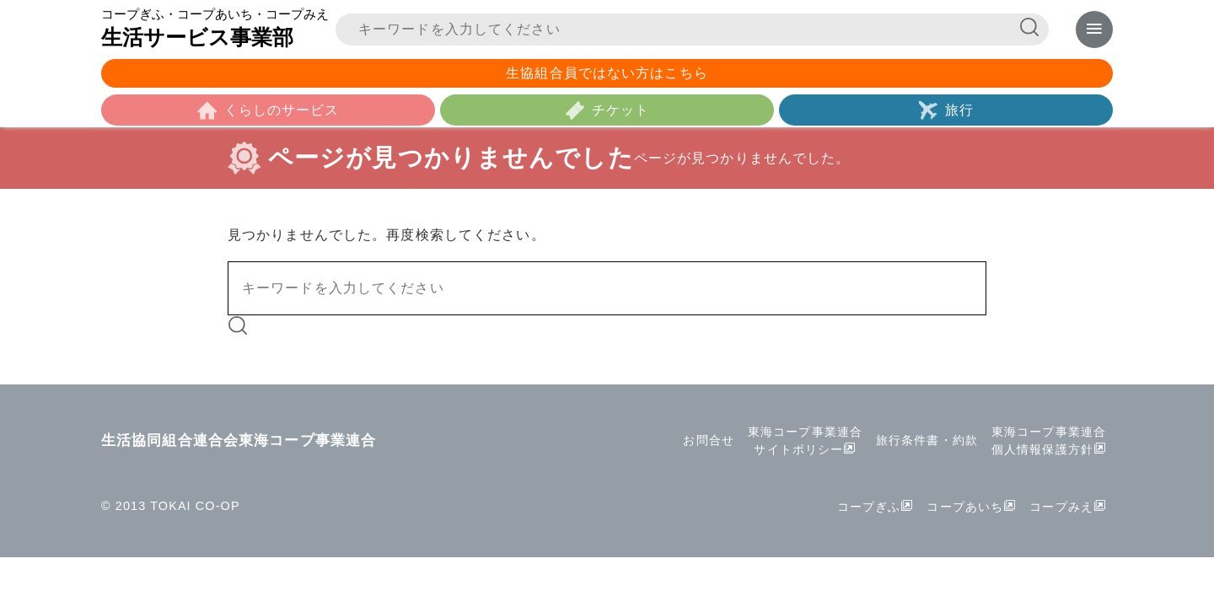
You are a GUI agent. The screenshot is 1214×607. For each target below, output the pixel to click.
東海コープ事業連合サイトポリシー (805, 440)
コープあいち (965, 506)
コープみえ (1061, 506)
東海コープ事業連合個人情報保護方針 (1048, 440)
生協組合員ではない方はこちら (607, 73)
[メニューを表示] (1094, 29)
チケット (620, 110)
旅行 (959, 110)
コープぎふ (869, 506)
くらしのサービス (282, 110)
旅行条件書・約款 (927, 440)
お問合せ (708, 440)
